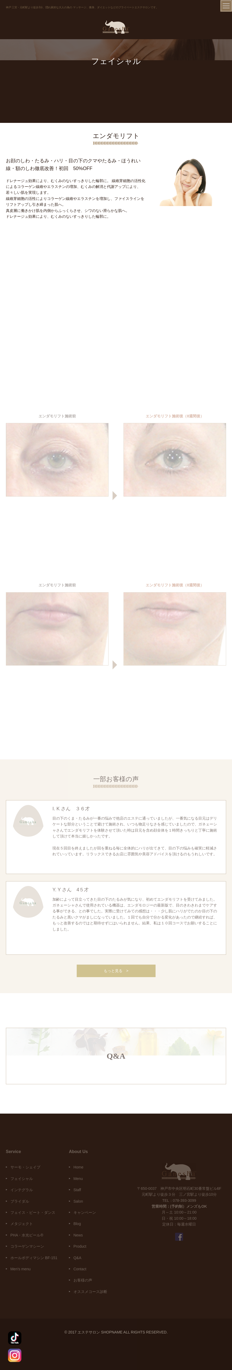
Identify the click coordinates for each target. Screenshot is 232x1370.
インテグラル (21, 1190)
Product (80, 1246)
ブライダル (19, 1201)
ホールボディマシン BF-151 (33, 1258)
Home (78, 1167)
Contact (80, 1269)
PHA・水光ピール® (26, 1235)
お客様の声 (83, 1280)
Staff (77, 1190)
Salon (78, 1201)
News (78, 1235)
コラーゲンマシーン (27, 1246)
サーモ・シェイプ (25, 1167)
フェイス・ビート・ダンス (32, 1212)
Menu (78, 1178)
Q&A (78, 1258)
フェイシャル (21, 1178)
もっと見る (116, 971)
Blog (77, 1224)
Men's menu (20, 1269)
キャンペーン (85, 1212)
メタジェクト (21, 1224)
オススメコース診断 (90, 1292)
